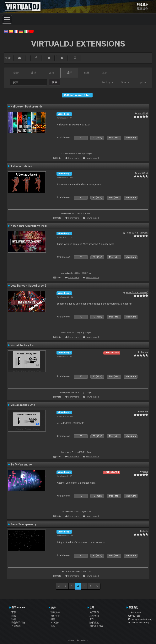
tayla (145, 471)
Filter (125, 82)
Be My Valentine (21, 464)
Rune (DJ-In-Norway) (137, 232)
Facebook (134, 612)
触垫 (87, 72)
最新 (16, 72)
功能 (13, 619)
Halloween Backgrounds (27, 106)
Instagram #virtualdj (140, 619)
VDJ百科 (55, 622)
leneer (144, 352)
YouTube (134, 615)
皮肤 (33, 72)
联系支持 (55, 612)
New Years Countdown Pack (29, 225)
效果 (51, 72)
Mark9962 (142, 113)
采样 (69, 72)
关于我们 (94, 612)
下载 (13, 612)
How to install (92, 158)
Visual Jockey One (23, 404)
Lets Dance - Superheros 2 (28, 285)
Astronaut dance (21, 166)
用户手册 (55, 615)
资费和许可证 (18, 622)
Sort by (107, 82)
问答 (53, 619)
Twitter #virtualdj (138, 622)
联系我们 (94, 615)
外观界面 (16, 626)
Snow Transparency (23, 524)
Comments (73, 158)
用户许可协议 (96, 626)
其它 (104, 72)
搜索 (54, 82)
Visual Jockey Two (23, 345)
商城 (13, 615)
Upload (143, 82)
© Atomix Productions (78, 640)
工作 (91, 619)
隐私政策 (94, 622)
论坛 (53, 626)
